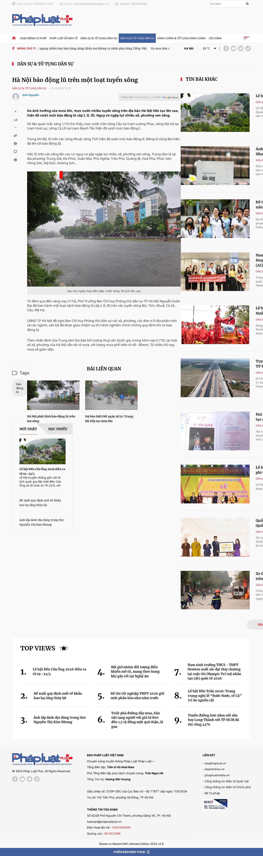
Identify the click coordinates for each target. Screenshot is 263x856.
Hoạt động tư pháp (33, 38)
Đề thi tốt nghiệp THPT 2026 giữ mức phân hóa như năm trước (137, 695)
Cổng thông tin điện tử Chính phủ (228, 787)
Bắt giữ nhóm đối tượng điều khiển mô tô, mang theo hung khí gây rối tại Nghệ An (135, 671)
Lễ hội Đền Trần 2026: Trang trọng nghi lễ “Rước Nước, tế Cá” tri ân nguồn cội (215, 695)
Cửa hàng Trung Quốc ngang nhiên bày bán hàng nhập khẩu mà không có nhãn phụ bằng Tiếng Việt (81, 48)
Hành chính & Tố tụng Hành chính (181, 38)
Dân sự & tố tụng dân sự (137, 38)
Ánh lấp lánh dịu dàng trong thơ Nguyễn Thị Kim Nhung (60, 719)
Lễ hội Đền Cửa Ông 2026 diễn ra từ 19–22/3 (59, 671)
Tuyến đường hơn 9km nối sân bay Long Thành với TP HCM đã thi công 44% (213, 719)
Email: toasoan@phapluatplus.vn (86, 4)
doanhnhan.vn (215, 769)
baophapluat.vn (215, 763)
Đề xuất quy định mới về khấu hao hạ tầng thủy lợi (58, 695)
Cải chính (215, 38)
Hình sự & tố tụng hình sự (98, 38)
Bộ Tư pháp (212, 793)
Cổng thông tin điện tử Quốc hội (227, 781)
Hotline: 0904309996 (133, 4)
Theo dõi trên (141, 97)
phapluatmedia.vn (217, 775)
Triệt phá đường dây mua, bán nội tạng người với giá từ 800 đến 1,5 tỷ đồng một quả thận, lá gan (137, 720)
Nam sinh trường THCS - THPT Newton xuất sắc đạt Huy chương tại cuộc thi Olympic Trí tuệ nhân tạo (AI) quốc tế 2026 (214, 671)
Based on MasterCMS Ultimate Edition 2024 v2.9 (131, 843)
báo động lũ (19, 388)
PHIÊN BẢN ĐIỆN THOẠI (132, 852)
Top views (37, 648)
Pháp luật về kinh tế (63, 38)
